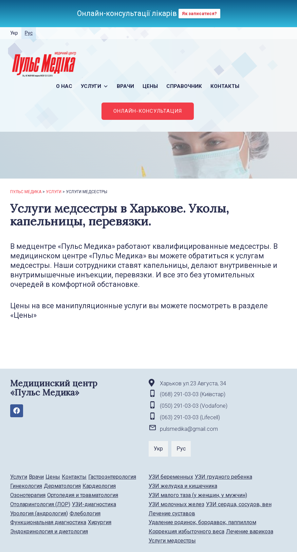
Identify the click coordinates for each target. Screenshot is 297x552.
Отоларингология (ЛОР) (40, 504)
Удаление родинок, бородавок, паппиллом (202, 522)
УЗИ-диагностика (94, 504)
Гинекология (26, 486)
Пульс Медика (25, 191)
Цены (150, 86)
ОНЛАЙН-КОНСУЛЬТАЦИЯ (147, 111)
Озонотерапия (27, 495)
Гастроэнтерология (112, 477)
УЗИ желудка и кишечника (183, 486)
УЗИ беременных (171, 477)
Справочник (184, 86)
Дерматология (62, 486)
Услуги (94, 86)
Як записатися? (199, 13)
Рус (29, 33)
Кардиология (99, 486)
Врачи (125, 86)
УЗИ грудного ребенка (223, 477)
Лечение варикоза (249, 531)
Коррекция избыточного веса (186, 531)
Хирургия (99, 522)
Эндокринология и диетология (49, 531)
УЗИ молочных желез (176, 504)
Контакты (224, 86)
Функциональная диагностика (48, 522)
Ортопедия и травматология (82, 495)
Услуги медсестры (172, 540)
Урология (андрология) (39, 513)
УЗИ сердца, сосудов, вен (239, 504)
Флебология (85, 513)
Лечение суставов (172, 513)
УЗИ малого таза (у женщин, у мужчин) (198, 495)
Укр (14, 33)
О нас (64, 86)
